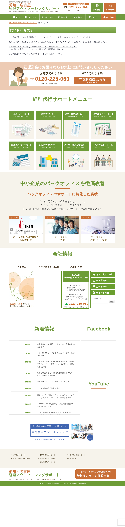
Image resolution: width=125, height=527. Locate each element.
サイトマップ (71, 458)
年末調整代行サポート (48, 455)
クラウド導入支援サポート (76, 455)
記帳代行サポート (19, 455)
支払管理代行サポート (48, 462)
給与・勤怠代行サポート (21, 458)
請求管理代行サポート (48, 458)
